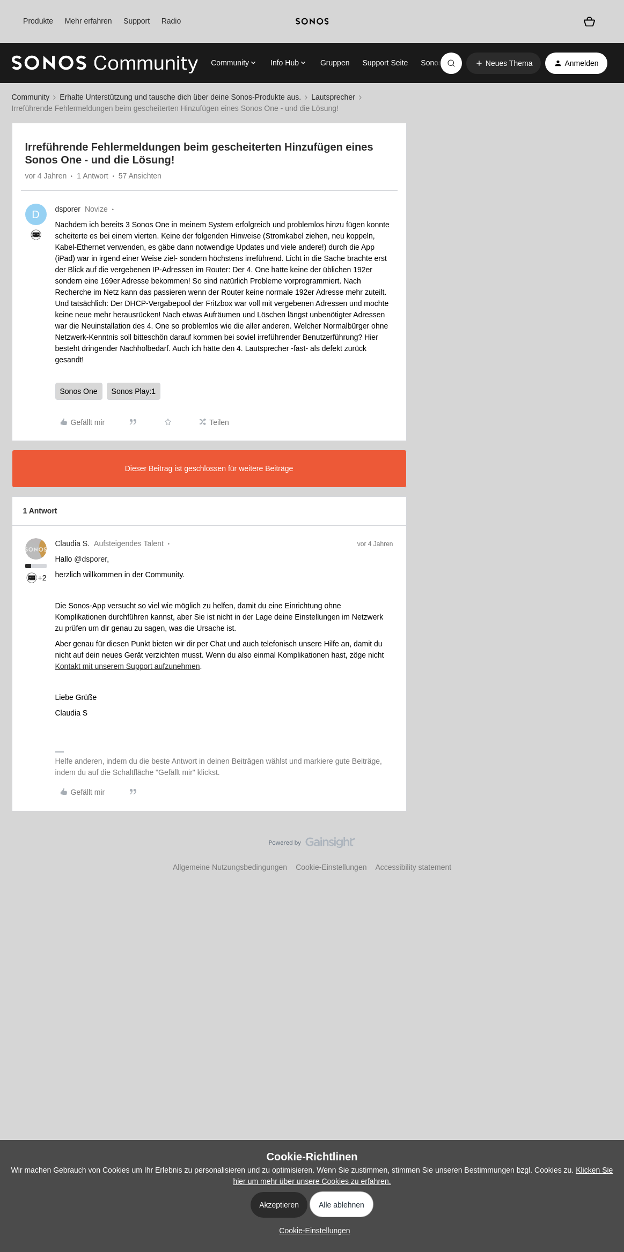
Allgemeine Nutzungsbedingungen (230, 867)
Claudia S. (72, 543)
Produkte (38, 21)
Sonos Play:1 (134, 391)
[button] (503, 63)
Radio (171, 21)
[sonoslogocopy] (312, 21)
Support (136, 21)
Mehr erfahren (88, 21)
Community (31, 97)
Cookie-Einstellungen (331, 867)
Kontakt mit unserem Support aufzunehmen (127, 666)
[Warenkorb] (589, 21)
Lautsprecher (333, 97)
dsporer (67, 209)
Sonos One (79, 391)
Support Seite (385, 62)
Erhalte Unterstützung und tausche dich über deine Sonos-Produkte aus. (180, 97)
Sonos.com (439, 62)
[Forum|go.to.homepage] (105, 63)
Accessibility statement (413, 867)
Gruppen (334, 62)
